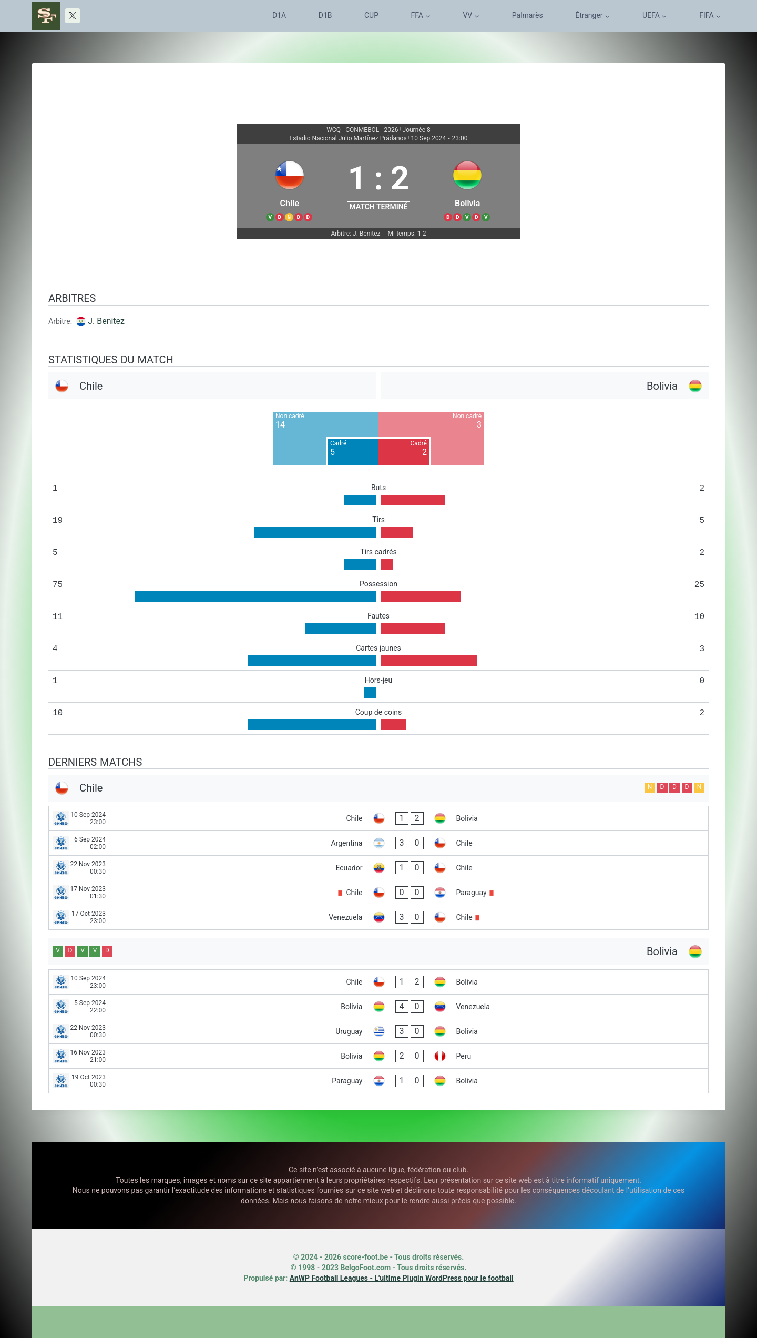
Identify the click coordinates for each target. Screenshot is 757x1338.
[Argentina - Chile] (378, 843)
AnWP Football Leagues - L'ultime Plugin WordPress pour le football (402, 1278)
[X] (72, 15)
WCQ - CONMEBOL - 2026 (362, 130)
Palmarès (527, 15)
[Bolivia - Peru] (378, 1056)
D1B (325, 15)
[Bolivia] (467, 186)
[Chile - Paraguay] (378, 892)
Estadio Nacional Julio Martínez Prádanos (348, 138)
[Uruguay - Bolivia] (378, 1031)
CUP (371, 15)
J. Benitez (106, 321)
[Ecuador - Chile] (378, 868)
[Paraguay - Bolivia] (378, 1081)
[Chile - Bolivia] (378, 818)
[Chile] (290, 186)
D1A (279, 15)
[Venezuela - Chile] (378, 917)
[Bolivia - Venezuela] (378, 1007)
